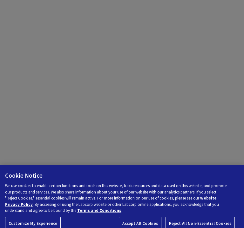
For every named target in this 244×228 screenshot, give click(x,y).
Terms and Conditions (99, 212)
